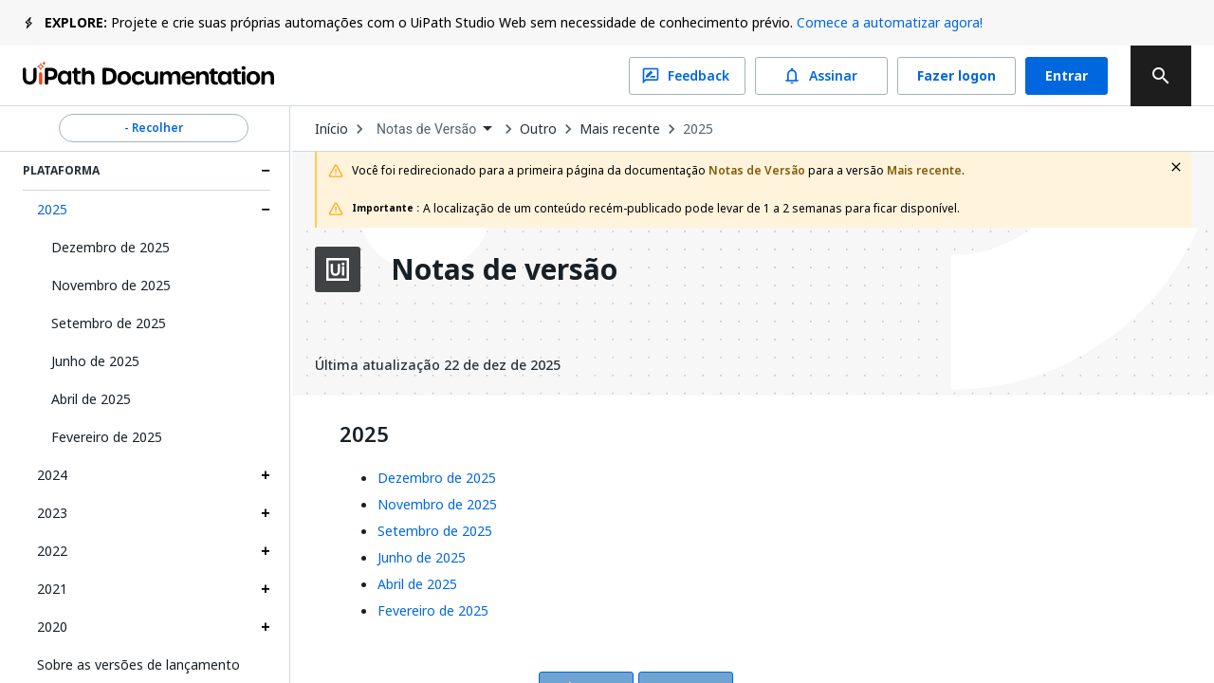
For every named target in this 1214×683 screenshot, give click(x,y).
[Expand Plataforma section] (265, 170)
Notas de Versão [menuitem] (427, 129)
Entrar (1066, 76)
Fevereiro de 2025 (106, 437)
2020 (52, 627)
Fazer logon (956, 76)
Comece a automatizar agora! (890, 22)
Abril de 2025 (91, 399)
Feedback (687, 76)
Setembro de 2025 (108, 323)
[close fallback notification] (1176, 167)
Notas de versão (504, 269)
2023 (52, 513)
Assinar (821, 76)
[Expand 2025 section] (265, 209)
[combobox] (434, 129)
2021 (52, 589)
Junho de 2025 (95, 361)
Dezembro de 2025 (110, 247)
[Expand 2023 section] (265, 513)
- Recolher (154, 128)
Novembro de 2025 (111, 285)
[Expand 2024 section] (265, 475)
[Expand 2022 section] (265, 551)
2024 (52, 475)
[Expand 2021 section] (265, 589)
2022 (52, 551)
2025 (52, 209)
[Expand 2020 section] (265, 627)
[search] (1161, 76)
